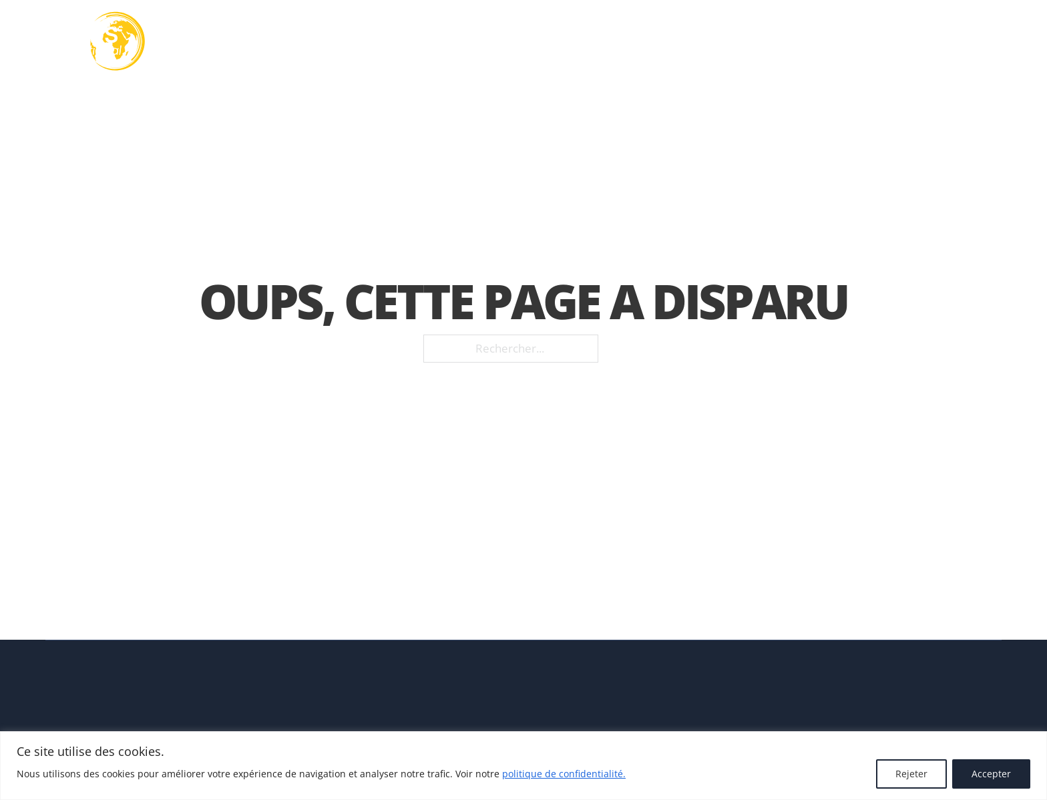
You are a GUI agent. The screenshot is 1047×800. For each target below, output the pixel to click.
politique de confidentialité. (564, 773)
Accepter (991, 773)
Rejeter (911, 773)
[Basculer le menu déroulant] (547, 41)
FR (979, 41)
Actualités (849, 41)
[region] (523, 765)
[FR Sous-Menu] (997, 41)
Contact (926, 41)
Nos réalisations (746, 41)
